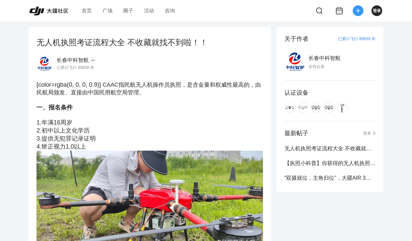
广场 (107, 10)
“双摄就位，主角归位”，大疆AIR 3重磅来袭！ (329, 178)
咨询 (170, 10)
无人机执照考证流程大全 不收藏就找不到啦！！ (329, 148)
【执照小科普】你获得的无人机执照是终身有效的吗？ (329, 163)
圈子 (128, 10)
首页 (87, 10)
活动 (149, 10)
